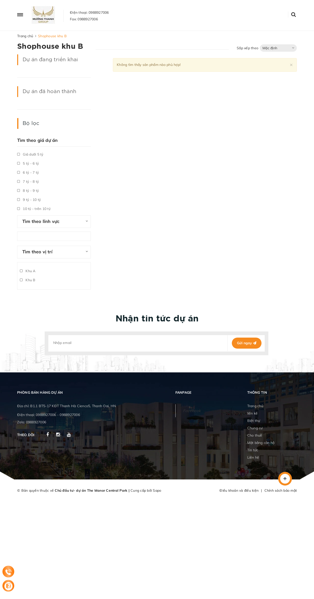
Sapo (157, 490)
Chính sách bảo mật (280, 490)
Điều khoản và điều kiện (239, 490)
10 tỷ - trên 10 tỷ (34, 209)
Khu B (28, 280)
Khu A (28, 271)
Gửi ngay (246, 343)
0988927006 (99, 12)
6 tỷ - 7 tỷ (28, 172)
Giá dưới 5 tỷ (30, 154)
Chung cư (255, 428)
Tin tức (252, 450)
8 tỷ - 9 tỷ (28, 190)
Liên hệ (253, 457)
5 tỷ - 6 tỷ (28, 163)
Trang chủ (255, 406)
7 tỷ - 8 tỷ (28, 181)
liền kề (252, 413)
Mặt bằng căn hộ (261, 442)
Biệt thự (253, 420)
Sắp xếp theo (247, 48)
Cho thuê (254, 435)
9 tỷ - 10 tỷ (29, 199)
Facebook (192, 410)
